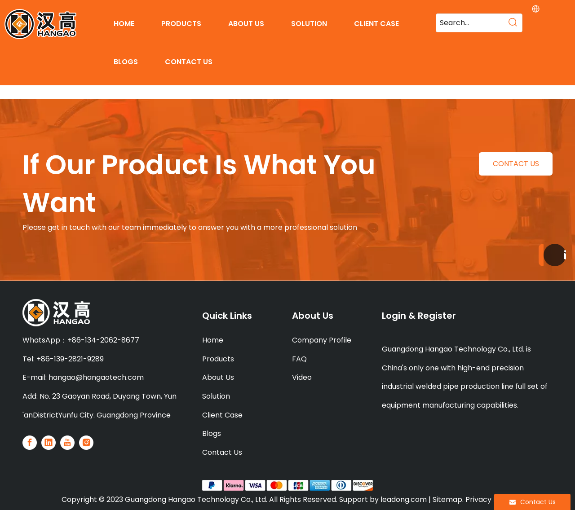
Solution (216, 396)
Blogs (211, 433)
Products (218, 359)
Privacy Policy (489, 499)
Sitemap (447, 499)
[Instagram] (86, 442)
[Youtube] (67, 442)
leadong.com (403, 499)
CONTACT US (516, 163)
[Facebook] (29, 442)
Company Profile (321, 340)
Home (212, 340)
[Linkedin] (48, 442)
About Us (218, 377)
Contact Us (222, 452)
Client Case (222, 415)
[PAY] (287, 485)
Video (302, 377)
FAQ (299, 359)
